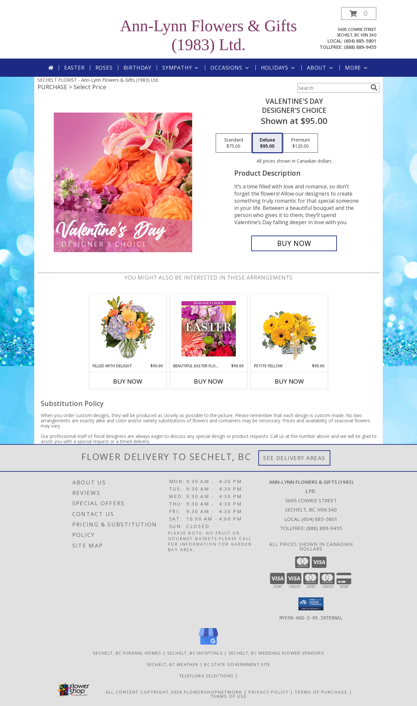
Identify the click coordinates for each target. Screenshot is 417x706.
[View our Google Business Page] (208, 645)
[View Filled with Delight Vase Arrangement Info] (128, 329)
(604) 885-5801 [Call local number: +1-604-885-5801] (360, 41)
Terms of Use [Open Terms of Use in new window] (229, 696)
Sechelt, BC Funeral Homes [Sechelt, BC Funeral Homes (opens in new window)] (127, 653)
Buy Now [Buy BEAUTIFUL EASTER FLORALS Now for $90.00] (208, 381)
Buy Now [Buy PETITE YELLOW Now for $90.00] (289, 381)
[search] (374, 87)
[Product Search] (332, 87)
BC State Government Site (237, 664)
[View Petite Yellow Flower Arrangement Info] (289, 329)
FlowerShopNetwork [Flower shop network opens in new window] (213, 692)
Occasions (230, 67)
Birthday (137, 67)
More (357, 67)
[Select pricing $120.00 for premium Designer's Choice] (300, 143)
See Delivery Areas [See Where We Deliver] (294, 458)
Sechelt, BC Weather (173, 664)
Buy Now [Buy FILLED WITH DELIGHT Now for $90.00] (127, 381)
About (320, 67)
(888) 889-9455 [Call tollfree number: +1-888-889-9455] (360, 47)
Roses (104, 67)
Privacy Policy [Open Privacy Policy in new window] (269, 692)
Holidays (278, 67)
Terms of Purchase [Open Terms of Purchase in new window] (321, 692)
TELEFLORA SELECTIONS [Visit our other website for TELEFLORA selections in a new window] (207, 675)
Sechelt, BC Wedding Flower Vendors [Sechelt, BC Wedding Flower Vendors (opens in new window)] (276, 653)
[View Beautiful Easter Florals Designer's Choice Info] (208, 329)
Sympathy (181, 67)
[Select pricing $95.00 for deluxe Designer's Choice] (267, 143)
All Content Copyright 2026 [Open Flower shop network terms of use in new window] (144, 692)
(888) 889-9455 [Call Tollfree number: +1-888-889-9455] (324, 528)
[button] (358, 13)
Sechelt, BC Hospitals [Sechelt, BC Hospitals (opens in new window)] (195, 653)
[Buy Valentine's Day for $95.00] (294, 243)
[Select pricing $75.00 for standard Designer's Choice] (233, 143)
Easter (74, 67)
